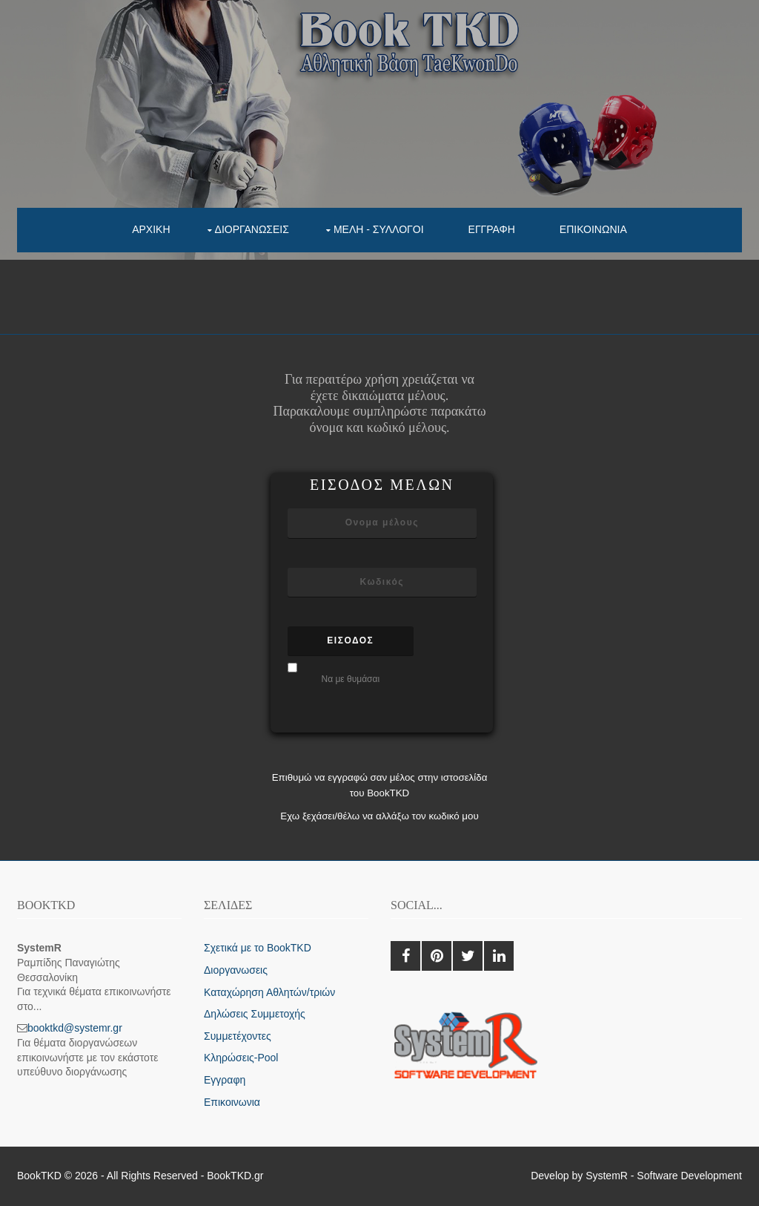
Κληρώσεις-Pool (241, 1058)
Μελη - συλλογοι (379, 229)
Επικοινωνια (593, 229)
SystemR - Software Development (664, 1176)
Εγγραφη (491, 229)
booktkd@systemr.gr (74, 1028)
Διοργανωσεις (252, 229)
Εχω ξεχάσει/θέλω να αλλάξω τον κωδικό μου (379, 816)
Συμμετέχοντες (237, 1036)
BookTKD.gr (235, 1176)
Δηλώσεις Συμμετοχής (254, 1014)
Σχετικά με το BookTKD (257, 948)
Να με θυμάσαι (350, 679)
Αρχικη (151, 229)
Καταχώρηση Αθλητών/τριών (269, 992)
